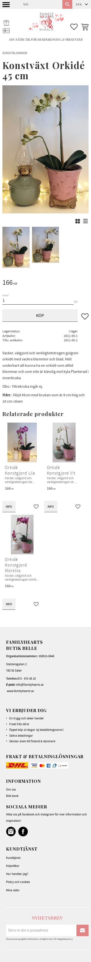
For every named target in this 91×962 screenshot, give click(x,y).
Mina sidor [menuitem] (13, 890)
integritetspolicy (65, 939)
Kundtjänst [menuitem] (13, 858)
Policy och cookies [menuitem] (18, 882)
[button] (6, 6)
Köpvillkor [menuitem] (12, 866)
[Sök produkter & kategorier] (40, 4)
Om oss (11, 790)
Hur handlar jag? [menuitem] (17, 874)
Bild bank (12, 796)
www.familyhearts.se (20, 691)
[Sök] (67, 4)
